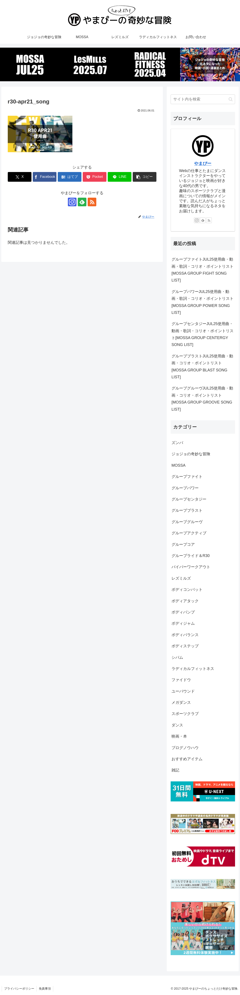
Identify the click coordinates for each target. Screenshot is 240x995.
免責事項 (45, 988)
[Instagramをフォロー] (72, 202)
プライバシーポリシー (19, 988)
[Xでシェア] (20, 177)
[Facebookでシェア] (45, 177)
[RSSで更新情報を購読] (92, 202)
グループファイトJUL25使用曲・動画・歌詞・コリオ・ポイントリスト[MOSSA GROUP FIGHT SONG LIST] (202, 269)
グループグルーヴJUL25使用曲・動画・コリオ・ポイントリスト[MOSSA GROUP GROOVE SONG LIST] (202, 398)
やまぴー (202, 163)
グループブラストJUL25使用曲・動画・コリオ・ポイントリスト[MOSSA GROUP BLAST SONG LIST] (202, 366)
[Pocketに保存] (95, 177)
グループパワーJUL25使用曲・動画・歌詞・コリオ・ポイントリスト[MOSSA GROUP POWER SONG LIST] (202, 302)
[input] (203, 99)
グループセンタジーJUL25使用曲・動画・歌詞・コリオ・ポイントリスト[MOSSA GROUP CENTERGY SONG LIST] (202, 334)
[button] (145, 177)
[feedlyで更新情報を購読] (82, 202)
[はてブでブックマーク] (70, 177)
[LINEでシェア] (120, 177)
